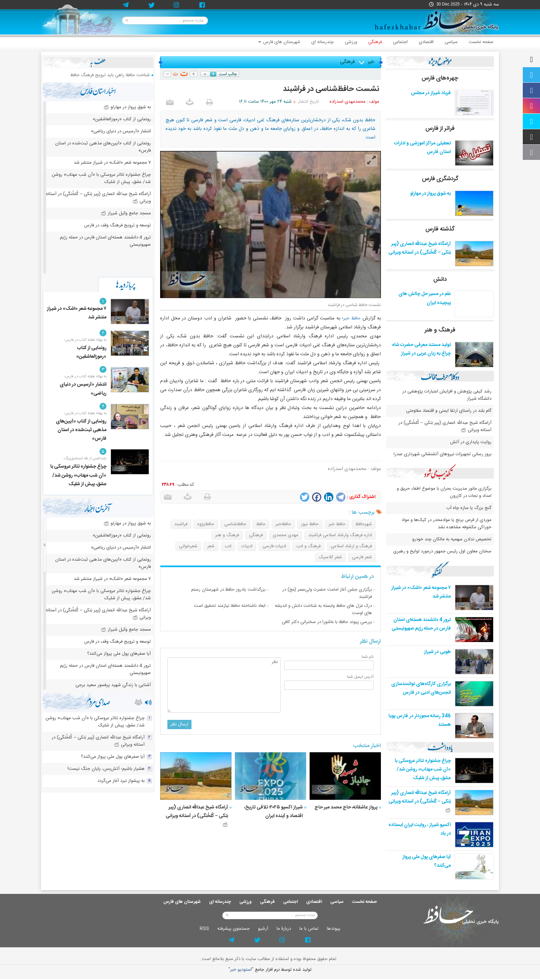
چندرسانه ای (322, 42)
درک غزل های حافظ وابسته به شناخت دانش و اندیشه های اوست (323, 609)
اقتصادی (426, 42)
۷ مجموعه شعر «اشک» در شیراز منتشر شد (112, 162)
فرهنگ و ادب (308, 546)
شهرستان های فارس (279, 42)
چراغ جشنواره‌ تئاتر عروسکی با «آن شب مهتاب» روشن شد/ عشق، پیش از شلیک (423, 769)
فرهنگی (375, 42)
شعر (211, 546)
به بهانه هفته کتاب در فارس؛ (85, 340)
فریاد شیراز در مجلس (431, 93)
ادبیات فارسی (274, 546)
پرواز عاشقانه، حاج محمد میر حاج (345, 807)
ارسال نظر (179, 724)
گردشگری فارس (440, 179)
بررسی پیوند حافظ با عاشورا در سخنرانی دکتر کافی (327, 622)
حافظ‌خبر (283, 524)
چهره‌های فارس (440, 78)
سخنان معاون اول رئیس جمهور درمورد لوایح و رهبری (442, 551)
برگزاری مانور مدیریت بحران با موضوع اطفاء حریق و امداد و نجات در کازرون (444, 492)
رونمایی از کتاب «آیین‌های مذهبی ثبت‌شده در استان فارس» (103, 147)
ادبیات (246, 546)
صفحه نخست (481, 42)
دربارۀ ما (284, 928)
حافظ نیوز (310, 524)
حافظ (261, 524)
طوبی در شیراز (437, 652)
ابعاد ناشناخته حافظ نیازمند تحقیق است (230, 606)
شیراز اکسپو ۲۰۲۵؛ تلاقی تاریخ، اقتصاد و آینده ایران (273, 811)
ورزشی (351, 42)
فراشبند (180, 524)
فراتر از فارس (440, 128)
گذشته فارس (440, 229)
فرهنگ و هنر (227, 535)
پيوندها (333, 928)
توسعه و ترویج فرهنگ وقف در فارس (117, 225)
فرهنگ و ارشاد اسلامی (351, 546)
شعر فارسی (362, 557)
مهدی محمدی (285, 535)
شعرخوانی (188, 546)
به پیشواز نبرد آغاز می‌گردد (121, 781)
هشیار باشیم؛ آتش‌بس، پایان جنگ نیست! (106, 769)
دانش (440, 279)
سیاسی (451, 42)
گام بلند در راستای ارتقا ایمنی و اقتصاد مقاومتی (448, 411)
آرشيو (263, 928)
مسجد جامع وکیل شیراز (126, 213)
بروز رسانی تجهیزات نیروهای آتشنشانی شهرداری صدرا (442, 454)
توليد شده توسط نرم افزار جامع (270, 969)
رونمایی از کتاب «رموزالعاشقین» (122, 119)
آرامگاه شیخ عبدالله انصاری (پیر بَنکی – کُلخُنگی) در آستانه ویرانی (197, 815)
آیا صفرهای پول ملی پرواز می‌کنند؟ (119, 653)
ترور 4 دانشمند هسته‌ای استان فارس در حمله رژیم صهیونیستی (421, 624)
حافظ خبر (352, 318)
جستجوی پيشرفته (233, 928)
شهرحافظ (363, 524)
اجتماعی (400, 42)
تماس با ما (309, 928)
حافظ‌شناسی (235, 524)
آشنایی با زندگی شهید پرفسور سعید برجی (113, 685)
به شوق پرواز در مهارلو (430, 194)
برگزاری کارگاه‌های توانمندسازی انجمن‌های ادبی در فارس (421, 688)
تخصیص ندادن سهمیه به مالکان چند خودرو (451, 539)
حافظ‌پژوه (205, 524)
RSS (204, 928)
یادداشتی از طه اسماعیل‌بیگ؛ (85, 459)
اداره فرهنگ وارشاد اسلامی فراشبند (340, 535)
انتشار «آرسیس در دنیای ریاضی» (121, 131)
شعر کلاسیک (330, 557)
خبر (371, 62)
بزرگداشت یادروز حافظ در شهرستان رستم (228, 589)
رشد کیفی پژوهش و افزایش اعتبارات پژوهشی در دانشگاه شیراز (446, 395)
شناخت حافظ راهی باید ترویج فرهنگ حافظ (110, 75)
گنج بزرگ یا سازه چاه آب (468, 508)
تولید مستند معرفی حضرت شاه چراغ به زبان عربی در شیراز (421, 349)
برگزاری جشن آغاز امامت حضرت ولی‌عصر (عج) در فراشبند (327, 593)
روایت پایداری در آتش (470, 442)
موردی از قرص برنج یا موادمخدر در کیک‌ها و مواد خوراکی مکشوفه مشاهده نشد (446, 523)
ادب (228, 546)
